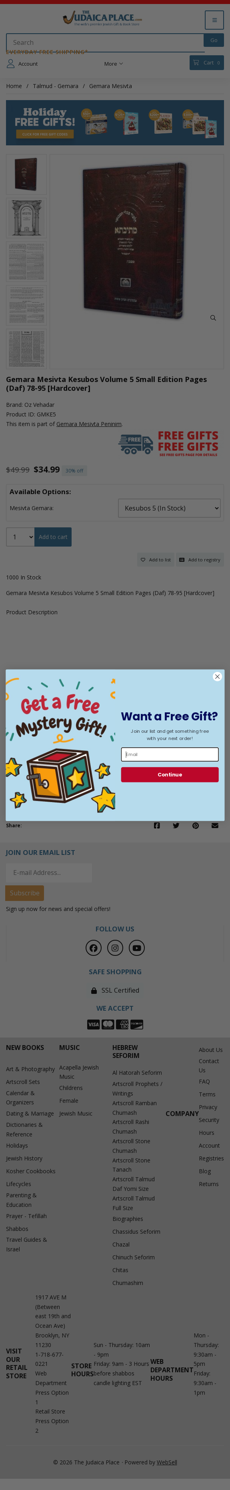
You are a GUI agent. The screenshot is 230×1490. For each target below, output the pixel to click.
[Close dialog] (217, 677)
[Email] (169, 754)
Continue (170, 774)
